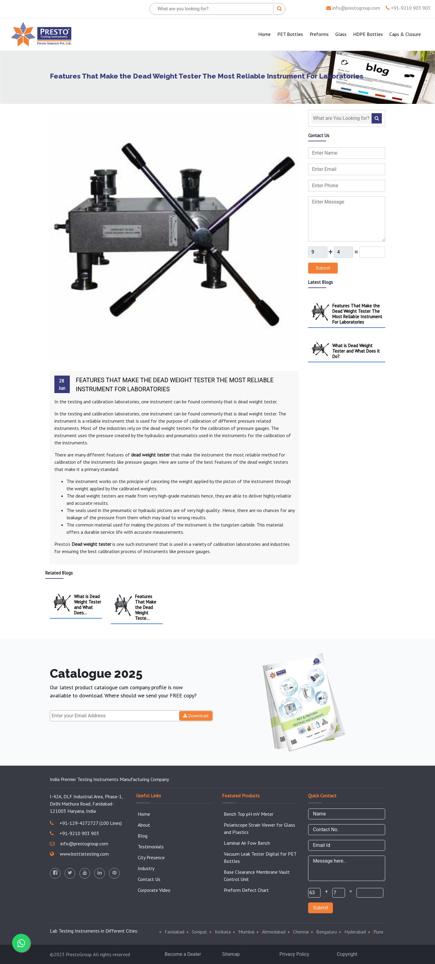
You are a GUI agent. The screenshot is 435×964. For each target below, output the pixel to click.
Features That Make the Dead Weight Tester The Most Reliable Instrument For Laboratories (175, 384)
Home (265, 33)
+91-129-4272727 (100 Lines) (86, 823)
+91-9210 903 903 (408, 8)
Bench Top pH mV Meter (248, 814)
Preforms (319, 34)
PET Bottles (290, 34)
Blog (142, 836)
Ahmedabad (273, 932)
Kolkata (223, 932)
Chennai (301, 932)
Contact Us (149, 879)
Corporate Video (154, 890)
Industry (146, 868)
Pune (378, 932)
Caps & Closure (405, 34)
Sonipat (199, 932)
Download (196, 716)
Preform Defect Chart (246, 890)
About (144, 825)
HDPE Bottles (368, 34)
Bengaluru (326, 932)
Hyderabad (355, 932)
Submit (323, 268)
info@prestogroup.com (353, 8)
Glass (340, 34)
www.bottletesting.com (79, 854)
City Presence (151, 857)
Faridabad (174, 932)
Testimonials (151, 847)
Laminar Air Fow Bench (247, 843)
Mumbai (246, 932)
